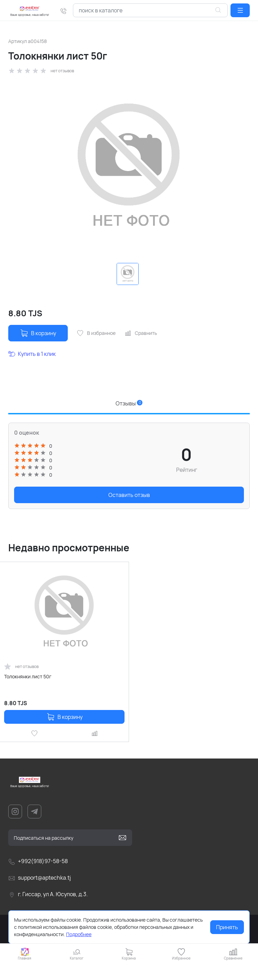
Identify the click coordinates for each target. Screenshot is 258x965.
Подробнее (79, 934)
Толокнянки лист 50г (28, 676)
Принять (227, 927)
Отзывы (129, 403)
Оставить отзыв (129, 495)
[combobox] (150, 10)
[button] (240, 10)
